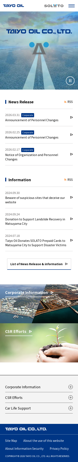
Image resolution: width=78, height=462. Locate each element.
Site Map (11, 440)
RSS (68, 102)
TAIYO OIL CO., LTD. (13, 5)
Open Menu (72, 5)
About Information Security (24, 448)
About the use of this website (43, 440)
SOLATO (53, 5)
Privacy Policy (59, 448)
